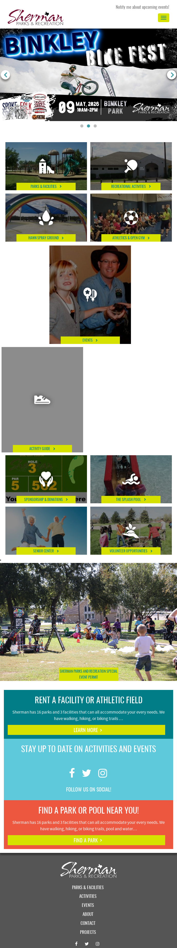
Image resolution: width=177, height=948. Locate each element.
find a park (86, 840)
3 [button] (95, 126)
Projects (88, 932)
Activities (87, 896)
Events (88, 905)
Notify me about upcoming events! (142, 7)
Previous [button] (5, 74)
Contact (88, 923)
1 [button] (81, 126)
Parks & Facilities (88, 888)
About (88, 914)
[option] (88, 75)
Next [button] (171, 74)
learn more (86, 730)
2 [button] (88, 126)
